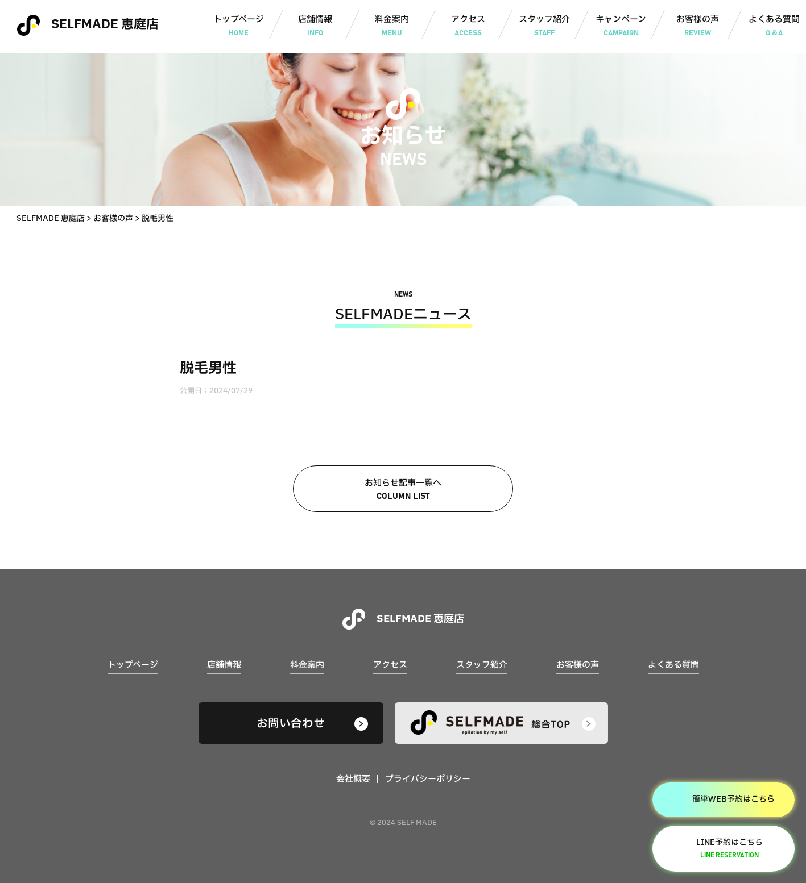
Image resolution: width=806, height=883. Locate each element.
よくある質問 (673, 665)
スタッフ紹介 (544, 26)
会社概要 (353, 779)
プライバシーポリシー (427, 779)
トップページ (238, 26)
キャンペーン (621, 26)
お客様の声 (697, 26)
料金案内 (391, 26)
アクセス (468, 26)
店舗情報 (315, 26)
